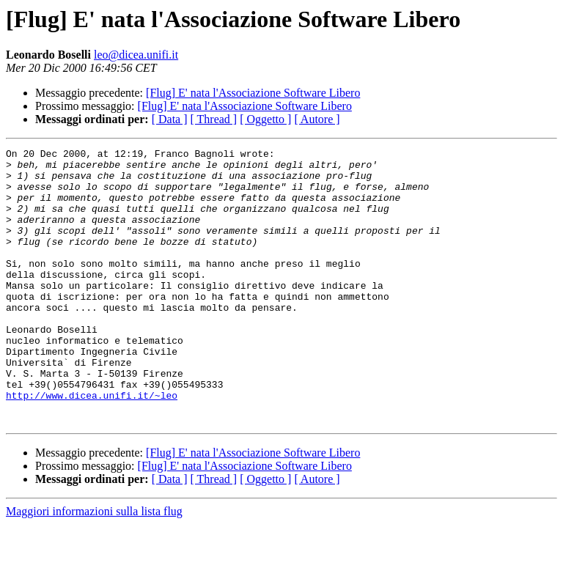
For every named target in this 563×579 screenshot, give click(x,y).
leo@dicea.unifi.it (136, 54)
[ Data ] (170, 119)
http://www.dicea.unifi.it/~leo (91, 445)
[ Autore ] (316, 119)
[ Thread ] (214, 119)
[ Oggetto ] (265, 119)
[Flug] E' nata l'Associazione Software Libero (253, 92)
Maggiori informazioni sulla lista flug (94, 566)
